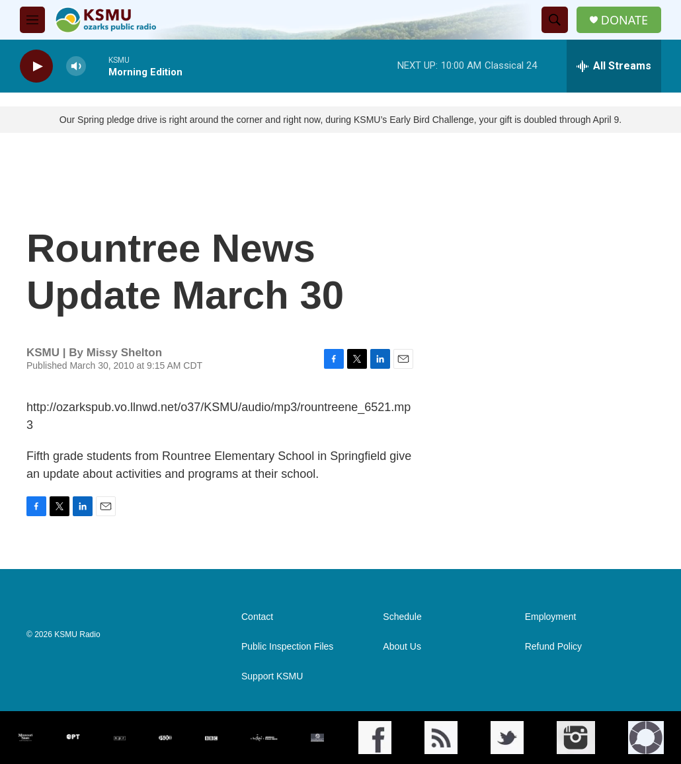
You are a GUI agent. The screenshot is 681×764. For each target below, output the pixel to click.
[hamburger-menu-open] (32, 20)
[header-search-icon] (554, 20)
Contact (257, 617)
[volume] (76, 66)
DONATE (624, 20)
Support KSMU (272, 676)
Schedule (402, 617)
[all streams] (614, 66)
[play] (36, 66)
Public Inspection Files (287, 647)
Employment (551, 617)
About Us (402, 647)
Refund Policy (553, 647)
